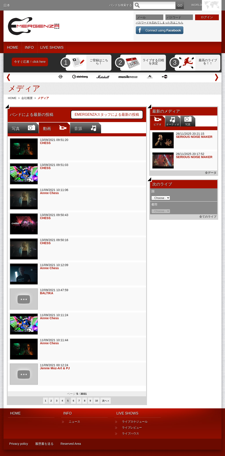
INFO (29, 47)
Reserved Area (71, 443)
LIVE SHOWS (52, 47)
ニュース (74, 421)
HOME (12, 47)
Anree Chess (49, 193)
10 (96, 400)
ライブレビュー (132, 427)
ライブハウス (130, 433)
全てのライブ (207, 216)
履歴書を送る (44, 443)
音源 (78, 128)
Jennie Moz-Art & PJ (55, 368)
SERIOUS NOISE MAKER (194, 137)
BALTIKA (46, 293)
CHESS (45, 143)
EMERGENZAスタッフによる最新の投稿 (107, 114)
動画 (47, 128)
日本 (7, 5)
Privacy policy (18, 443)
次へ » (105, 400)
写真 (16, 128)
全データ (210, 172)
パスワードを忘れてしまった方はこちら (159, 22)
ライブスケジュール (135, 421)
